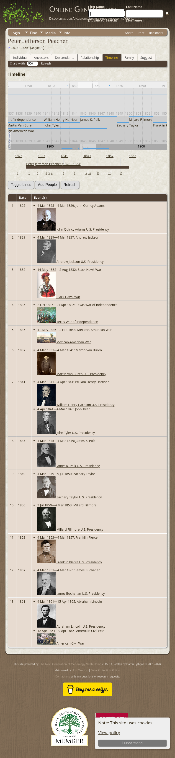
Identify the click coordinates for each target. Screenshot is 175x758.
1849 (87, 156)
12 (109, 173)
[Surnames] (135, 20)
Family (129, 57)
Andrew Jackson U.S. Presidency (70, 261)
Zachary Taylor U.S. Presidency (69, 497)
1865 (132, 156)
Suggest (146, 57)
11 (98, 173)
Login (15, 32)
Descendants (64, 57)
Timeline (111, 57)
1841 (64, 156)
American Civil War (60, 643)
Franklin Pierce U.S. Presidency (69, 562)
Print (141, 33)
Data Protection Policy (105, 670)
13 (121, 173)
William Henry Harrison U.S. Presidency (75, 405)
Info (67, 32)
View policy (109, 732)
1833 (41, 156)
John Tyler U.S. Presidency (66, 432)
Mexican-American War (64, 342)
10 (89, 173)
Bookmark (156, 33)
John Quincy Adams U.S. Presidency (73, 229)
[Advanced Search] (102, 20)
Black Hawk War (58, 297)
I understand (132, 743)
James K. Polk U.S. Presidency (68, 466)
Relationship (90, 57)
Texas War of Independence (67, 322)
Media (50, 32)
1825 (18, 156)
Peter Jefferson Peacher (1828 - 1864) (53, 164)
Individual (20, 57)
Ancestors (41, 57)
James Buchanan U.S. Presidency (71, 593)
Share (129, 33)
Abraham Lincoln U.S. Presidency (71, 626)
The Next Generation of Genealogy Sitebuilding (70, 664)
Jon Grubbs (80, 670)
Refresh (46, 63)
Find (33, 32)
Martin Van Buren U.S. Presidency (71, 374)
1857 (109, 156)
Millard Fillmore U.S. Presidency (70, 529)
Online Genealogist (82, 9)
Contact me (62, 676)
